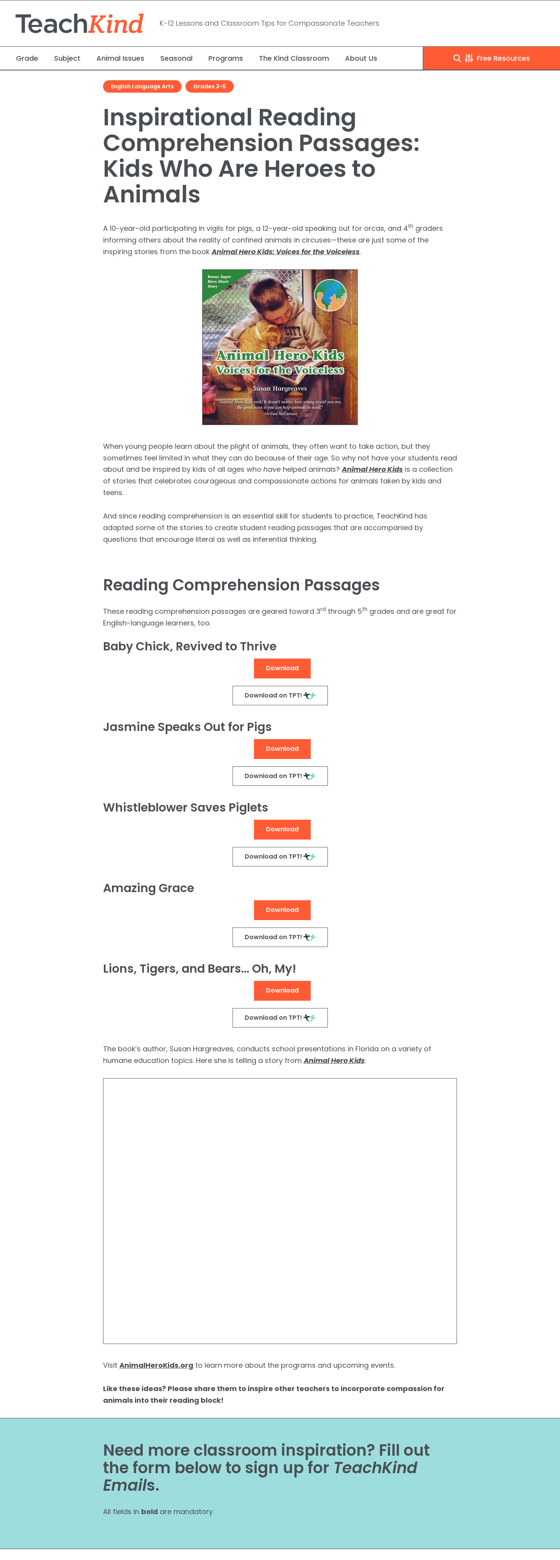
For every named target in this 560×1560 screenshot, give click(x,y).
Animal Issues (120, 58)
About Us (361, 58)
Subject (67, 58)
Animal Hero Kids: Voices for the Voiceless (286, 251)
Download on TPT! (273, 695)
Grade (27, 58)
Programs (225, 58)
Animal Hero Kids (372, 469)
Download (282, 668)
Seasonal (176, 58)
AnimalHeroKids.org (156, 1365)
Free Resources (491, 58)
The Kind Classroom (294, 58)
